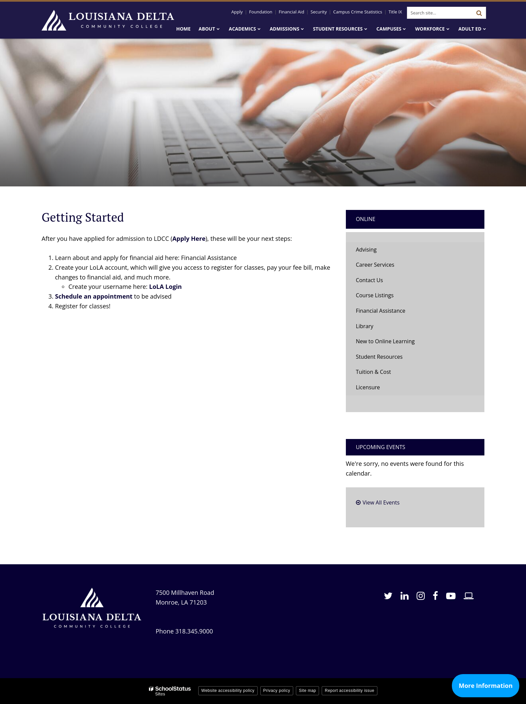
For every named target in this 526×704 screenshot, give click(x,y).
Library (364, 326)
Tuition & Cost (373, 372)
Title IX (395, 12)
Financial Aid (291, 12)
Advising (366, 249)
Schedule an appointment (94, 296)
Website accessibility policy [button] (228, 690)
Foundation (260, 12)
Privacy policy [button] (276, 690)
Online (365, 219)
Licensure (368, 387)
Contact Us (369, 280)
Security (319, 12)
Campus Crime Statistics (357, 12)
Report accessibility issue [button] (349, 690)
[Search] (479, 12)
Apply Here (189, 238)
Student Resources (379, 356)
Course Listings (375, 295)
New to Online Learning (385, 341)
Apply (237, 12)
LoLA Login (165, 286)
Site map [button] (307, 690)
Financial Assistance (381, 310)
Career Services (375, 264)
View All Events (381, 502)
